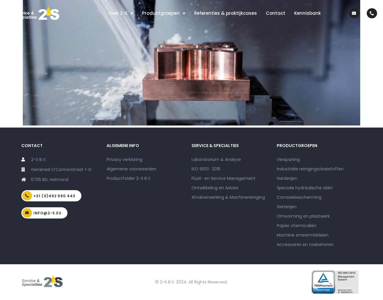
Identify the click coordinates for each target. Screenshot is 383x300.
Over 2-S (120, 13)
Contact (275, 13)
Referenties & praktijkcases (225, 13)
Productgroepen (163, 13)
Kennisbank (307, 13)
